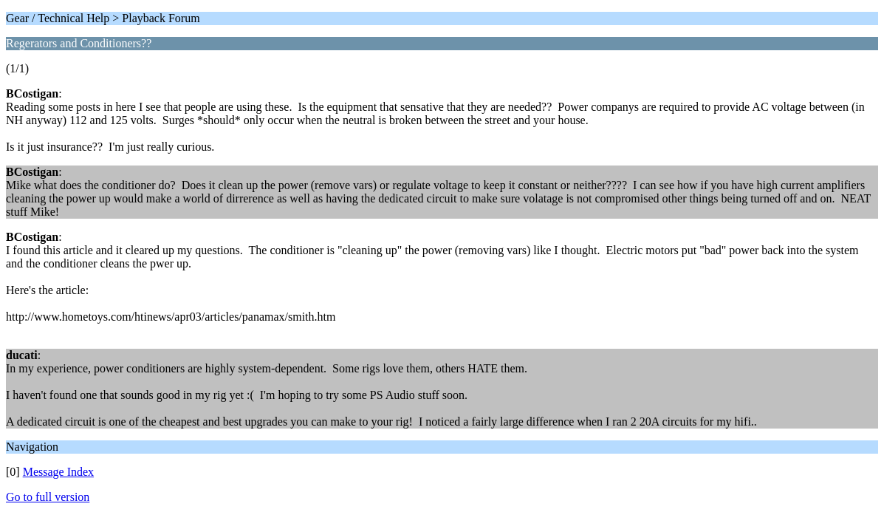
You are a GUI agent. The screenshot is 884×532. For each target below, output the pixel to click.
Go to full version (47, 497)
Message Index (58, 472)
